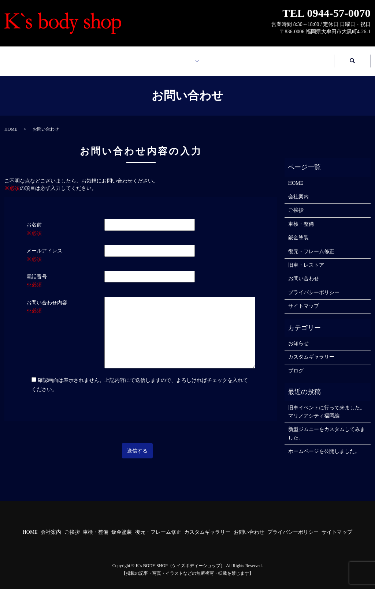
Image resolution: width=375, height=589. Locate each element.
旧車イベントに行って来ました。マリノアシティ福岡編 (326, 405)
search (352, 57)
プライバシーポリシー (313, 285)
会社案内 (103, 57)
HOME (37, 57)
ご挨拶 (296, 203)
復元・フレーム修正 (311, 244)
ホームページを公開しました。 (324, 444)
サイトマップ (303, 299)
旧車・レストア (306, 258)
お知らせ (298, 336)
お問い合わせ (301, 57)
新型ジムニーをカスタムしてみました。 (326, 426)
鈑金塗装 (298, 230)
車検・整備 (301, 217)
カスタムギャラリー (235, 57)
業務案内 (166, 57)
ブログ (296, 364)
